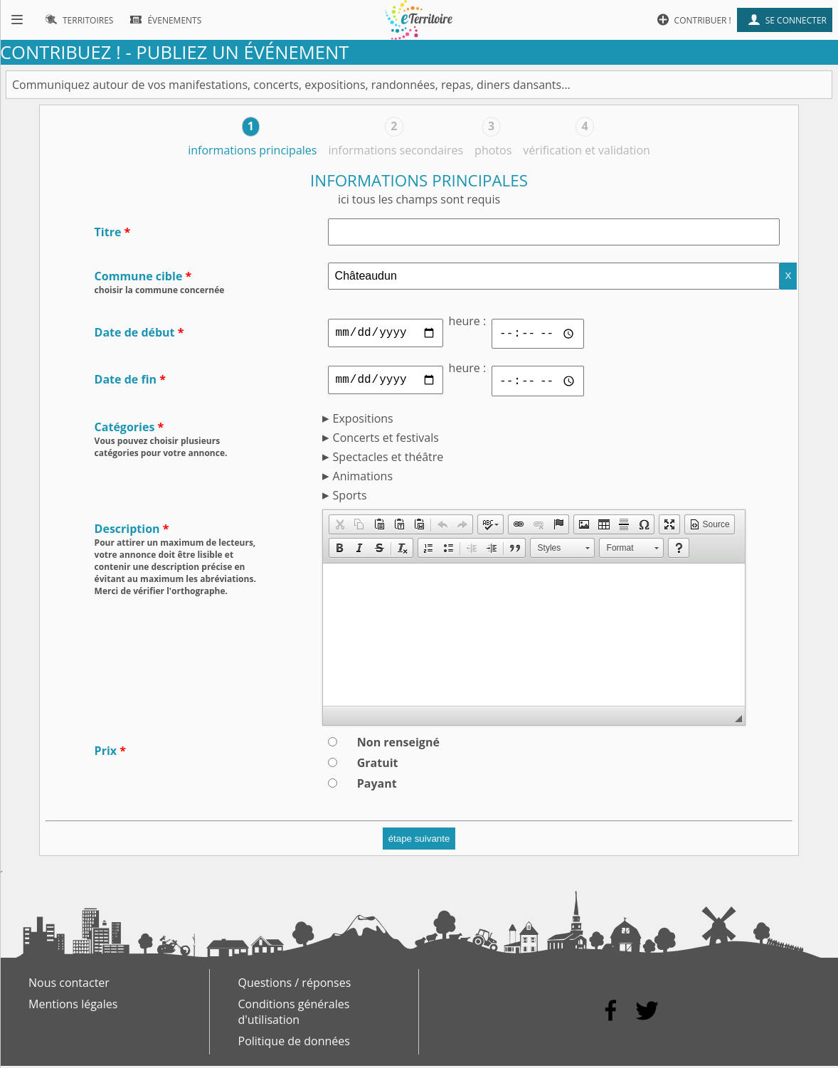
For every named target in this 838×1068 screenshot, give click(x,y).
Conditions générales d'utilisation (294, 1014)
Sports (350, 497)
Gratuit (377, 765)
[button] (339, 526)
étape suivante (419, 840)
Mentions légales (72, 1006)
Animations (363, 478)
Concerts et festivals (386, 440)
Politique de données (294, 1043)
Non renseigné (398, 744)
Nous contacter (69, 985)
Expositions (363, 420)
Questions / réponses (294, 985)
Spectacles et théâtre (388, 459)
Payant (377, 785)
